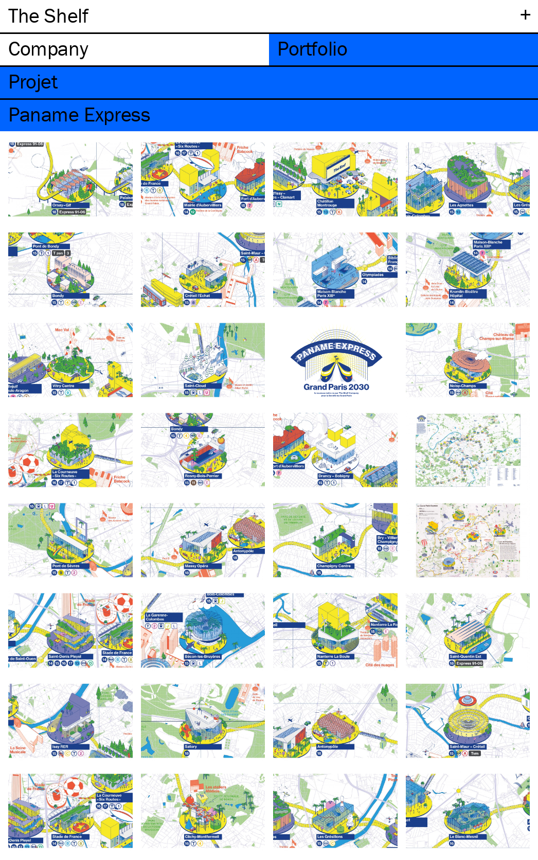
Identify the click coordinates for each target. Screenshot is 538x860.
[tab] (134, 49)
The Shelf (48, 15)
